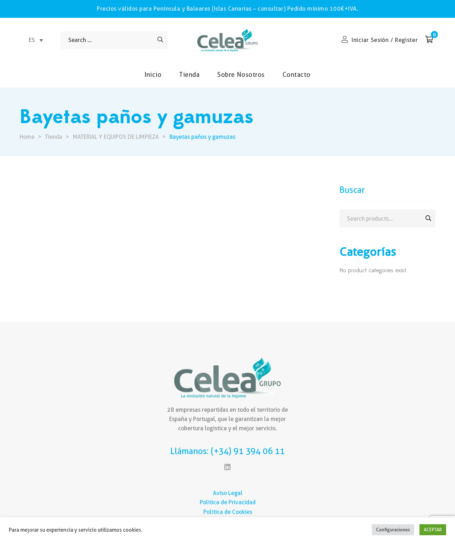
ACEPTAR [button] (433, 529)
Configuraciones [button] (393, 529)
